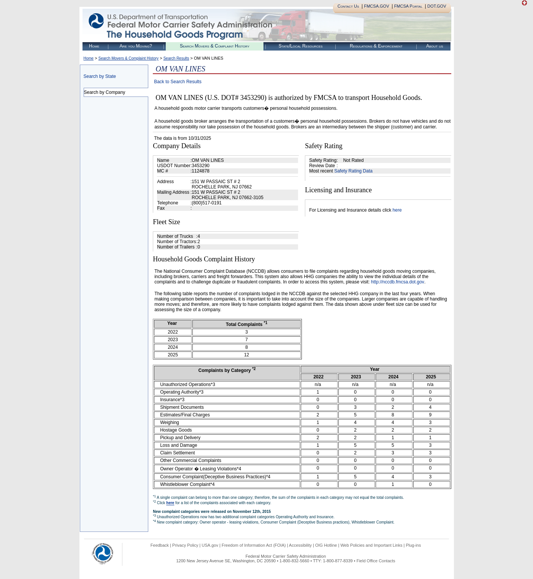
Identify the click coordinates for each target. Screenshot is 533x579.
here (397, 210)
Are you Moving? (135, 46)
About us (434, 46)
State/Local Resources (301, 46)
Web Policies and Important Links (371, 545)
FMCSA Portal (408, 6)
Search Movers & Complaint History (214, 46)
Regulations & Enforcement (376, 46)
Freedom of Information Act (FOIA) (254, 545)
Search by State (100, 76)
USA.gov (210, 545)
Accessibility (300, 545)
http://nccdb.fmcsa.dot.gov (397, 282)
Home (94, 46)
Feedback (160, 545)
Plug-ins (413, 545)
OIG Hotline (326, 545)
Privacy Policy (185, 545)
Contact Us (348, 6)
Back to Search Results (177, 81)
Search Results (176, 58)
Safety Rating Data (353, 171)
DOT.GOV (436, 6)
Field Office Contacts (376, 560)
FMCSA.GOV (376, 6)
